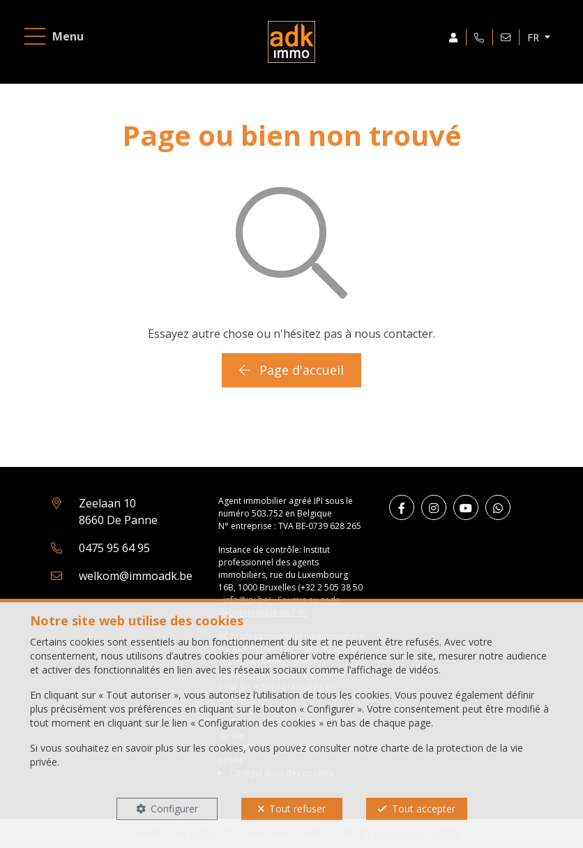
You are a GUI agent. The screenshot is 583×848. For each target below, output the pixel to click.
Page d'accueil (291, 370)
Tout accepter (423, 808)
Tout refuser (297, 808)
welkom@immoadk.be (135, 575)
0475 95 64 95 (114, 548)
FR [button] (534, 37)
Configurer (174, 808)
